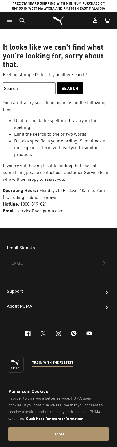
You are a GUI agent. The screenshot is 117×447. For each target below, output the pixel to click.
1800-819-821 (33, 204)
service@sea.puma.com (40, 210)
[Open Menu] (11, 20)
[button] (11, 20)
